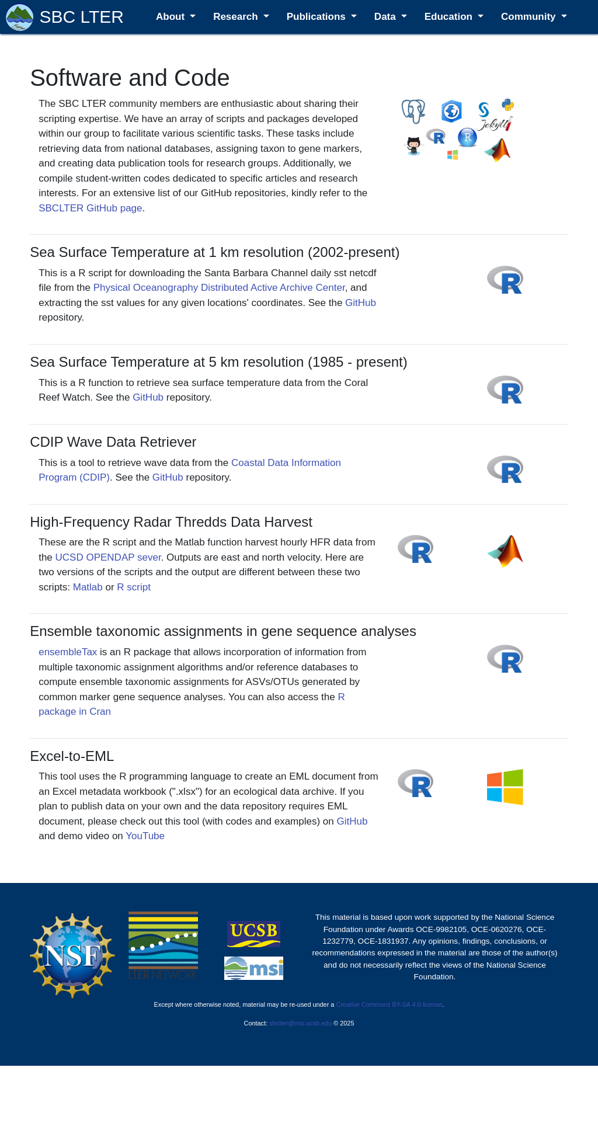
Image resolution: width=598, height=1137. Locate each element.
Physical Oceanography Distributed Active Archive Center (219, 287)
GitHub (360, 302)
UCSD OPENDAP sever (108, 557)
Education (450, 16)
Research (236, 16)
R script (134, 587)
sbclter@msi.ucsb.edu (300, 1023)
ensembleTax (68, 652)
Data (386, 16)
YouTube (145, 836)
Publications (318, 16)
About (171, 16)
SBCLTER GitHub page (90, 208)
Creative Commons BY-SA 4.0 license (389, 1004)
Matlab (88, 587)
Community (529, 16)
